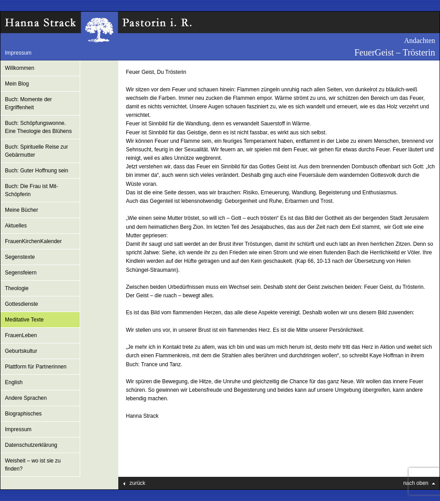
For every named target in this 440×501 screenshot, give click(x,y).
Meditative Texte (24, 320)
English (13, 382)
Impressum (18, 53)
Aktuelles (16, 226)
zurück (137, 483)
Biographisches (23, 414)
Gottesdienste (21, 304)
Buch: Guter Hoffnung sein (36, 170)
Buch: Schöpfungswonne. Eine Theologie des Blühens (38, 127)
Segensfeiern (21, 273)
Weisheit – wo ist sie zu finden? (33, 465)
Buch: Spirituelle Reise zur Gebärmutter (36, 151)
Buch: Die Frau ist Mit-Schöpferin (31, 190)
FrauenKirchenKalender (33, 241)
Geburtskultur (21, 351)
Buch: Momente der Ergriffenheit (28, 103)
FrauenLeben (21, 335)
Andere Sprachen (26, 398)
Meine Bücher (21, 210)
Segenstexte (20, 257)
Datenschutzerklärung (31, 445)
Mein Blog (17, 84)
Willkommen (19, 68)
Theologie (17, 288)
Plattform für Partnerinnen (35, 367)
